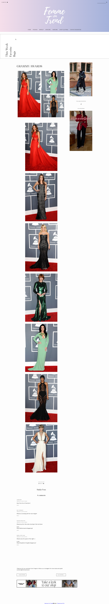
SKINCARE (48, 29)
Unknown (19, 499)
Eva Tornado (20, 510)
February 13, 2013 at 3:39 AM (22, 522)
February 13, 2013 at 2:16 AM (22, 501)
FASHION (35, 29)
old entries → (61, 574)
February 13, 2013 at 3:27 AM (22, 511)
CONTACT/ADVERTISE (75, 29)
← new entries (21, 574)
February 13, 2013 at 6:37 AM (22, 536)
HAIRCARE (55, 29)
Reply (18, 505)
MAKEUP (41, 29)
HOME (29, 29)
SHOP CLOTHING (63, 29)
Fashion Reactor (21, 520)
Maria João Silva (21, 535)
